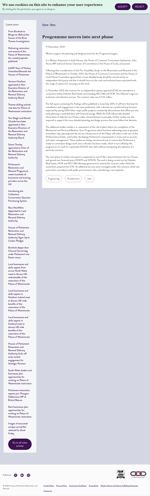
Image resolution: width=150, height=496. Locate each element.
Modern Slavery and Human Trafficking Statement (119, 485)
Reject (139, 5)
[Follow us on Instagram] (28, 475)
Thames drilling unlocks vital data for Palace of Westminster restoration (20, 108)
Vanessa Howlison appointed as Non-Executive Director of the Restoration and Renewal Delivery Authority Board (18, 90)
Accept (123, 5)
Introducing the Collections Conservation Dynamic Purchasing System (19, 196)
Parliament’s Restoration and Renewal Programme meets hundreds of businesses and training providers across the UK (19, 174)
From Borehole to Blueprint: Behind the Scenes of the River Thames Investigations (19, 36)
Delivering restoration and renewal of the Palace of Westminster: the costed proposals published (19, 54)
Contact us (48, 491)
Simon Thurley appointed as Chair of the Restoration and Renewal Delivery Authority (18, 151)
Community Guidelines (77, 485)
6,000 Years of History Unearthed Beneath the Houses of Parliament (19, 71)
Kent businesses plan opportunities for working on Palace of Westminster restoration (20, 411)
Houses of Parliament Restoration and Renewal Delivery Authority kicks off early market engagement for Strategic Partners (18, 353)
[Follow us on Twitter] (15, 475)
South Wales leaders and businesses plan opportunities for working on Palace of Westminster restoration (20, 376)
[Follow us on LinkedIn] (22, 475)
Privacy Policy (61, 485)
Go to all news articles (20, 444)
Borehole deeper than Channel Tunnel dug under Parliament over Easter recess (19, 252)
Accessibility (93, 485)
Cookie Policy (49, 485)
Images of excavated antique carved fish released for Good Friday (18, 428)
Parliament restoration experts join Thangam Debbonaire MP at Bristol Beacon (19, 395)
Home (45, 24)
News (52, 24)
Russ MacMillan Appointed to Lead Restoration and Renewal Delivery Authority (17, 214)
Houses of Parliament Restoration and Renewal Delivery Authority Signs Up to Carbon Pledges (19, 234)
